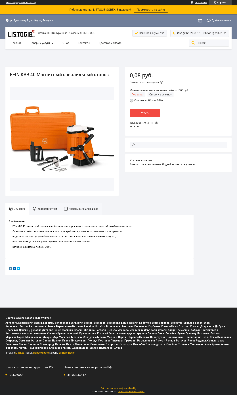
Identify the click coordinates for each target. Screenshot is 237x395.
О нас (65, 43)
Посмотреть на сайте (151, 9)
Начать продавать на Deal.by (21, 2)
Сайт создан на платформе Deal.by (118, 388)
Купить (145, 112)
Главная (16, 43)
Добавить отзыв (222, 20)
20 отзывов (201, 2)
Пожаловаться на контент (131, 391)
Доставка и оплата (110, 43)
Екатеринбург (67, 352)
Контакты (84, 43)
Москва (19, 352)
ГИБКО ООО (16, 374)
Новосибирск (41, 352)
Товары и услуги (40, 43)
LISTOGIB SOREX (76, 374)
